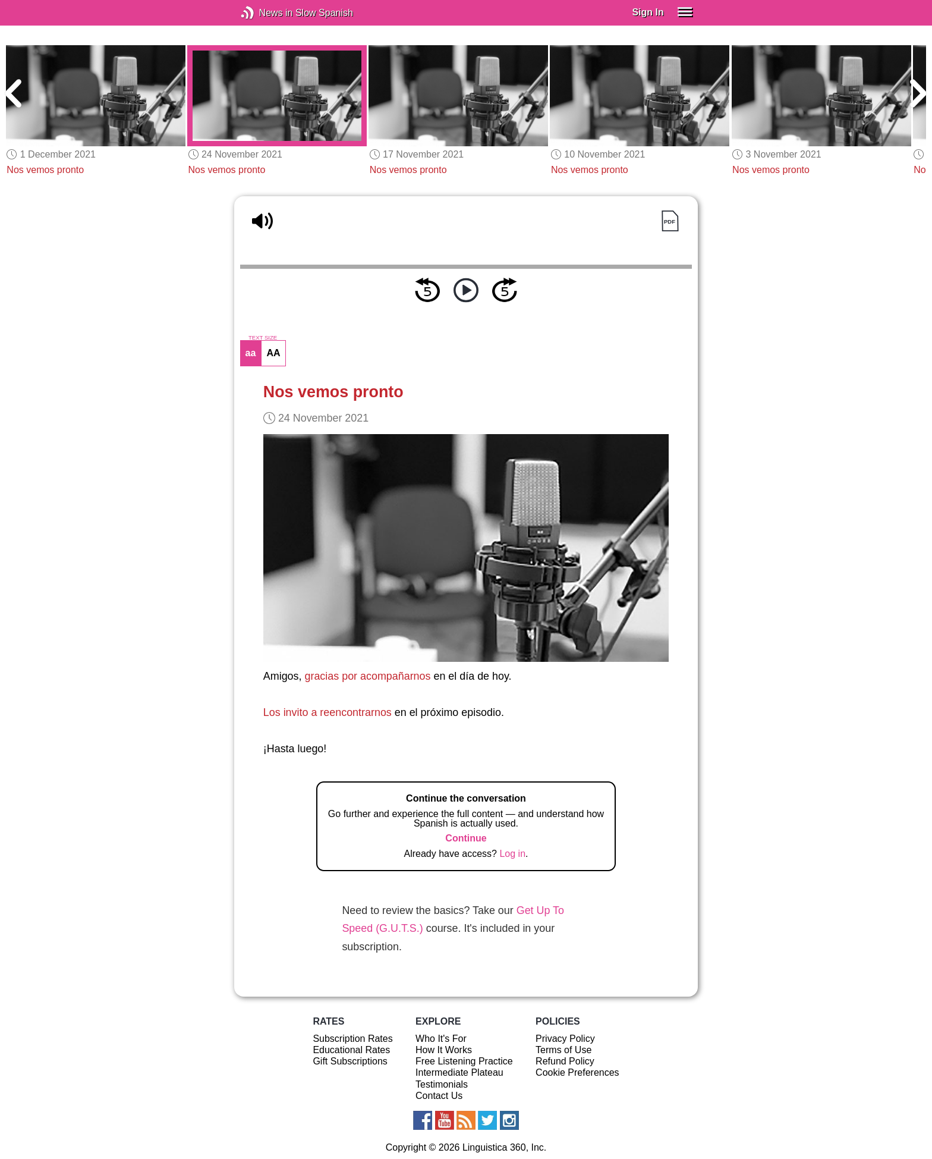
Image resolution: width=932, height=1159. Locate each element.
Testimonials (441, 1084)
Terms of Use (563, 1050)
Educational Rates (351, 1050)
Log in (512, 854)
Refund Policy (565, 1061)
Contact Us (438, 1096)
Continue (465, 838)
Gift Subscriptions (350, 1061)
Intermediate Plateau (459, 1072)
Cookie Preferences (577, 1072)
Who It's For (441, 1039)
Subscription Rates (352, 1039)
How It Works (443, 1050)
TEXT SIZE (262, 338)
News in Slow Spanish (265, 13)
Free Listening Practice (464, 1061)
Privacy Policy (565, 1039)
